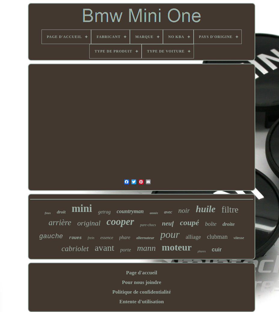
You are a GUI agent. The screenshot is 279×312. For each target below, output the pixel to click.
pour (169, 234)
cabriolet (75, 248)
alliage (193, 237)
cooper (120, 221)
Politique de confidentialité (141, 292)
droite (228, 224)
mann (146, 248)
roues (75, 237)
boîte (210, 224)
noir (184, 210)
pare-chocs (148, 225)
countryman (130, 211)
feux (48, 213)
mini (82, 208)
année (154, 213)
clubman (217, 236)
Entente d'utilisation (141, 301)
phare (124, 237)
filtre (230, 209)
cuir (217, 250)
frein (91, 238)
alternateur (145, 237)
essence (106, 237)
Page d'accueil (141, 273)
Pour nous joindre (141, 282)
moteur (177, 247)
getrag (104, 211)
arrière (59, 222)
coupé (189, 222)
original (88, 223)
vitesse (239, 237)
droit (61, 212)
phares (202, 251)
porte (125, 250)
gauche (51, 236)
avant (104, 248)
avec (168, 212)
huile (205, 209)
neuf (168, 223)
